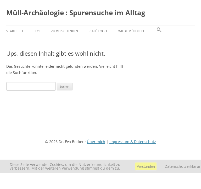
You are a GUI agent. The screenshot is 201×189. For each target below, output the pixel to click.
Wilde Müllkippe (131, 31)
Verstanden (146, 166)
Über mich (96, 141)
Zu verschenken (64, 31)
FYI (37, 31)
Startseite (15, 31)
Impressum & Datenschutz (132, 141)
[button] (159, 31)
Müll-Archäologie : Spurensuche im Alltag (75, 12)
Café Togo (98, 31)
